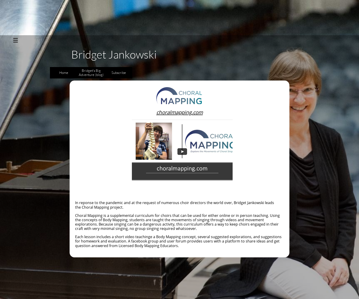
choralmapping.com (179, 112)
